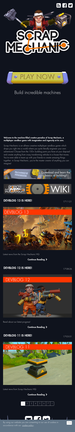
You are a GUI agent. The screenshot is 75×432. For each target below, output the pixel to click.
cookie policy (28, 425)
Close (69, 423)
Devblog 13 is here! (18, 200)
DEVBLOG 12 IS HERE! (18, 268)
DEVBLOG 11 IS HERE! (18, 335)
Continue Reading (37, 259)
